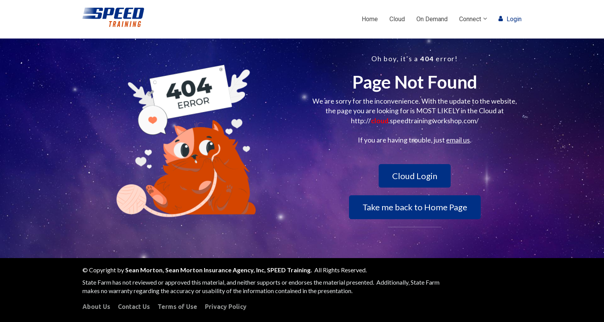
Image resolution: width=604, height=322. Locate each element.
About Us (96, 306)
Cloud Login (414, 176)
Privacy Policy (226, 306)
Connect (470, 19)
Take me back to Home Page (414, 207)
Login (510, 19)
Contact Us (134, 306)
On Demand (432, 19)
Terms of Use (177, 306)
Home (370, 19)
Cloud (397, 19)
